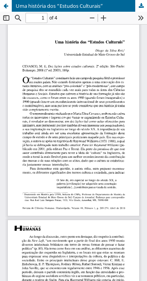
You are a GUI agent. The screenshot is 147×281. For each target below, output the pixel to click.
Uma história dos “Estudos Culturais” (59, 5)
